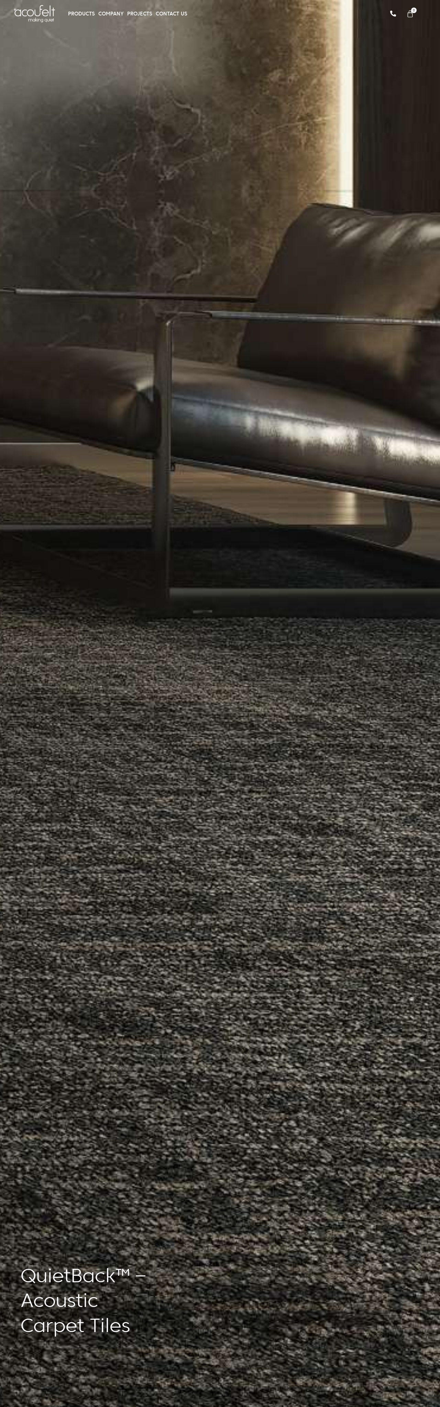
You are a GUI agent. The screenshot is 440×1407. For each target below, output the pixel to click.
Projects (139, 13)
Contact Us (171, 13)
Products (81, 13)
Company (111, 13)
